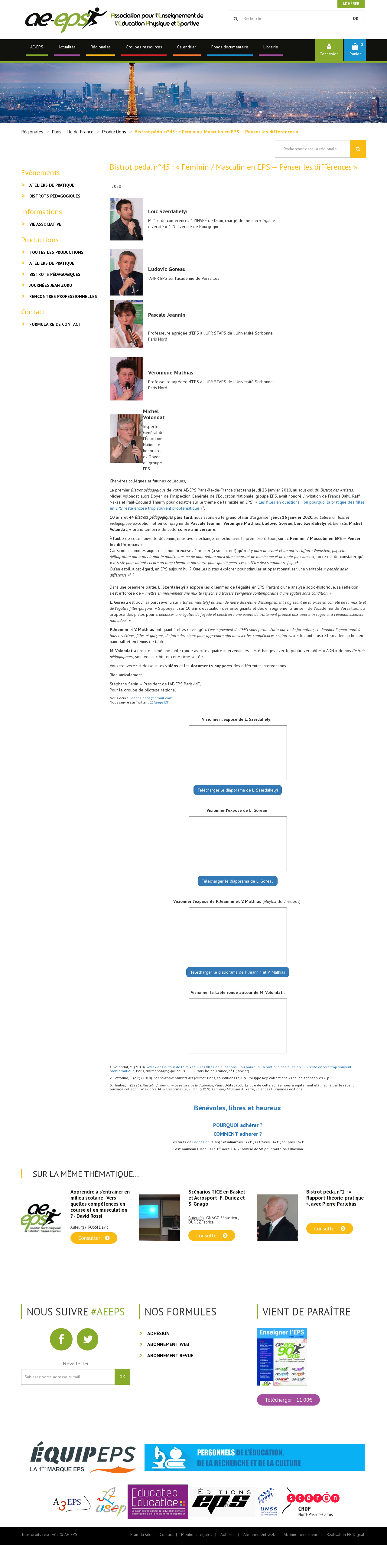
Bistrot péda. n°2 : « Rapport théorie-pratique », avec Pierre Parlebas (335, 1197)
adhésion (202, 1142)
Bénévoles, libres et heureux (237, 1107)
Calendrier (186, 47)
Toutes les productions (56, 252)
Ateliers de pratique (51, 185)
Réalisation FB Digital (345, 1534)
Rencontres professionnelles (63, 296)
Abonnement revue (170, 1355)
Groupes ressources (144, 47)
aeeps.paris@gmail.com (151, 698)
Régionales (101, 47)
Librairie (270, 47)
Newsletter (76, 1363)
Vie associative (45, 224)
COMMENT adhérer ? (237, 1133)
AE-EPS (36, 47)
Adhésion (158, 1333)
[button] (355, 50)
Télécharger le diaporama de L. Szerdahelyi (237, 790)
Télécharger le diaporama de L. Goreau (238, 881)
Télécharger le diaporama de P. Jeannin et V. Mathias (237, 972)
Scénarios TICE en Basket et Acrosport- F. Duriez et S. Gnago (216, 1197)
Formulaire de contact (55, 324)
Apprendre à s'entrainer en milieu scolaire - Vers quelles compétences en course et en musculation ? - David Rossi (100, 1203)
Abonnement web (168, 1344)
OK (356, 18)
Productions (114, 132)
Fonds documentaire (229, 47)
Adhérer (351, 3)
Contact (166, 1534)
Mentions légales (196, 1534)
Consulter (93, 1237)
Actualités (67, 47)
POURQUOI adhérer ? (237, 1125)
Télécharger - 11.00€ (288, 1399)
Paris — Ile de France (72, 132)
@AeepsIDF (159, 702)
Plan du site (140, 1534)
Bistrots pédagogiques (54, 196)
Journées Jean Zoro (50, 285)
